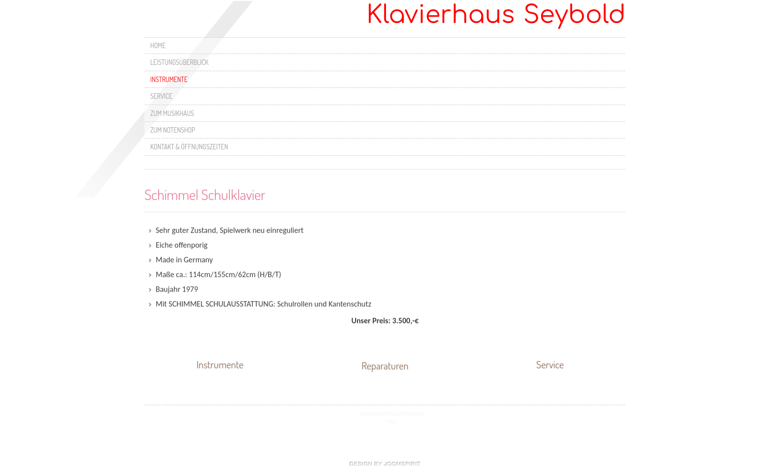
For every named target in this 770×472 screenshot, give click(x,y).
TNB (390, 422)
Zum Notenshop (172, 130)
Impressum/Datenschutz (391, 413)
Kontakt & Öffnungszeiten (189, 146)
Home (157, 45)
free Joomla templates (385, 464)
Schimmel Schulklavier (204, 193)
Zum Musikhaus (172, 113)
